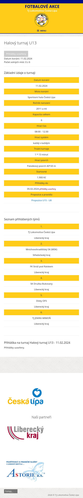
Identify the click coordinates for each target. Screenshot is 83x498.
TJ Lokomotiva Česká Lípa (67, 495)
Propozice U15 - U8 (41, 200)
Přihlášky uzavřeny (16, 53)
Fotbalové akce (42, 6)
